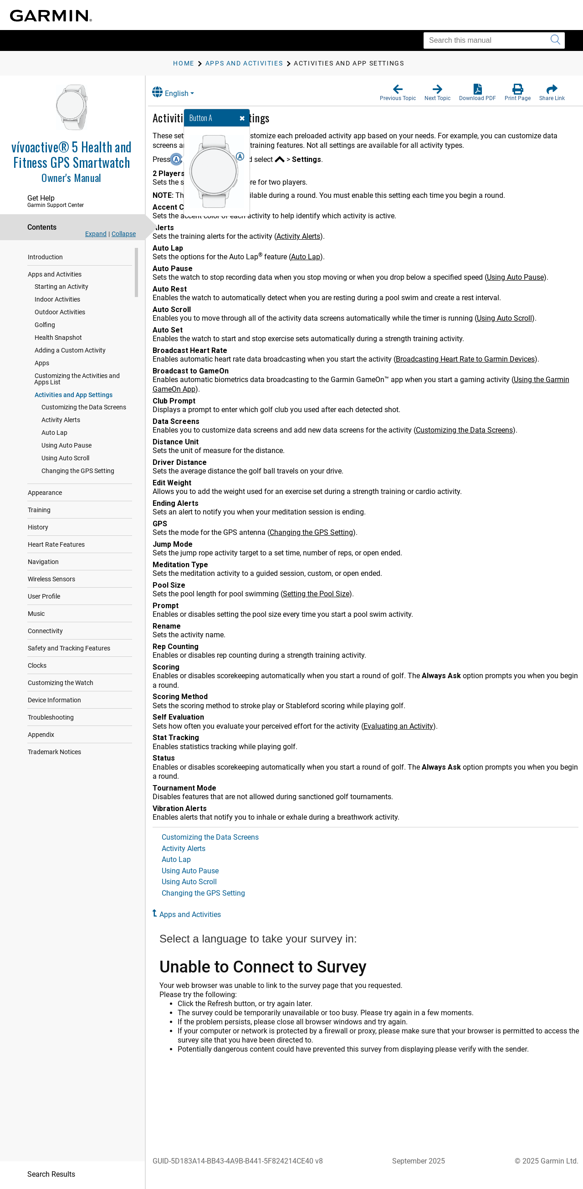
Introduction (45, 257)
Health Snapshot (58, 337)
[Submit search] (555, 40)
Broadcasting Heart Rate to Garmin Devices (474, 359)
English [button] (180, 92)
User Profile (44, 596)
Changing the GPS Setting (77, 470)
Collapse (124, 233)
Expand (96, 233)
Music (36, 613)
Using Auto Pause (66, 445)
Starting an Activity (61, 286)
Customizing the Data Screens (83, 407)
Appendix (41, 734)
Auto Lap (54, 432)
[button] (398, 93)
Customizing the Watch (60, 682)
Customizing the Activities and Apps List (85, 379)
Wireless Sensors (51, 579)
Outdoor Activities (60, 312)
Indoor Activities (57, 299)
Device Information (54, 700)
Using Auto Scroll (65, 458)
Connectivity (45, 631)
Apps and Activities (55, 274)
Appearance (45, 492)
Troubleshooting (51, 717)
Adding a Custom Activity (70, 350)
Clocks (37, 665)
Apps (42, 363)
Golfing (45, 324)
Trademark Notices (54, 752)
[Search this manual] (494, 40)
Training (39, 510)
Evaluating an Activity (408, 726)
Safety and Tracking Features (69, 648)
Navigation (43, 561)
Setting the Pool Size (325, 593)
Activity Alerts (60, 419)
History (38, 527)
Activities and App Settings (74, 394)
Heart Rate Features (56, 544)
